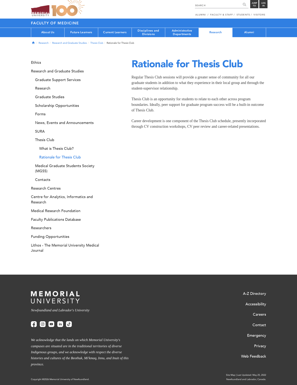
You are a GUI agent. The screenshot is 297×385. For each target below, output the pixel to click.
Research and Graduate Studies (69, 42)
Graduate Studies (49, 97)
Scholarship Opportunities (57, 105)
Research (215, 32)
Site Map (230, 375)
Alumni (249, 32)
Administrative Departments (182, 32)
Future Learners (81, 32)
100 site (68, 8)
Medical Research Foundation (55, 211)
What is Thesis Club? (56, 148)
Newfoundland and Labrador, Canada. (246, 379)
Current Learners (114, 32)
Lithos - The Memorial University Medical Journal (65, 248)
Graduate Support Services (58, 80)
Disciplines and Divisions (148, 32)
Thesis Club (96, 42)
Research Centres (46, 188)
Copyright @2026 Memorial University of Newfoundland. (60, 379)
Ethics (36, 62)
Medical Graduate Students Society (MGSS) (64, 169)
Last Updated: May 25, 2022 (251, 375)
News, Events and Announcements (64, 122)
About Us (47, 32)
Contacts (42, 179)
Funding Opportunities (50, 236)
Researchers (41, 228)
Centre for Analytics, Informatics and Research (62, 199)
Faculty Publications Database (56, 219)
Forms (40, 114)
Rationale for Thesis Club (60, 157)
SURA (40, 131)
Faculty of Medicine (55, 23)
